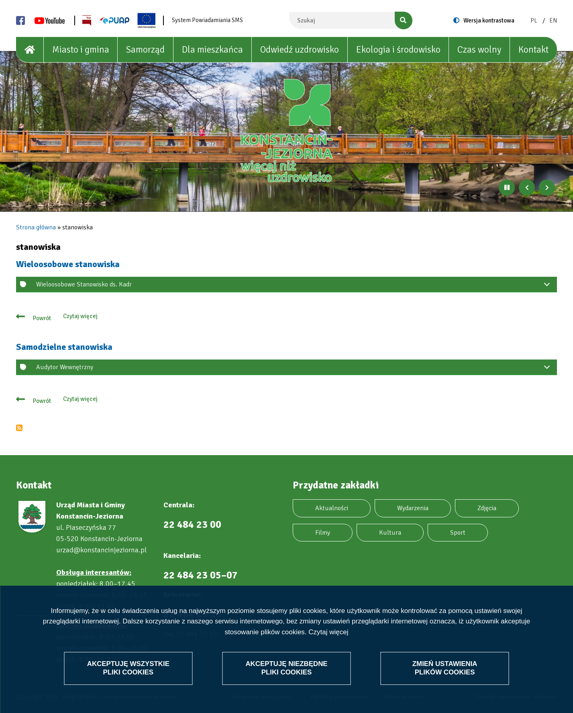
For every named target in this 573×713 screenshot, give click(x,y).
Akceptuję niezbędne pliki (286, 668)
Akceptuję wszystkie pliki (128, 668)
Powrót (42, 318)
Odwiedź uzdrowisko (299, 49)
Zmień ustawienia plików (444, 668)
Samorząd (145, 49)
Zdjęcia (486, 508)
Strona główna (36, 227)
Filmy (322, 533)
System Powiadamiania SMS (207, 20)
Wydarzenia (412, 508)
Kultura (390, 533)
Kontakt (533, 49)
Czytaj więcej (328, 632)
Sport (457, 533)
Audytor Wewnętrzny (294, 369)
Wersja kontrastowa (488, 20)
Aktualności (331, 508)
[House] (30, 50)
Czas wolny (479, 49)
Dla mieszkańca (212, 49)
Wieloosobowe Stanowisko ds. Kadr (294, 286)
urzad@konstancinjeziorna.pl (101, 549)
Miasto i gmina (80, 49)
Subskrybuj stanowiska (19, 428)
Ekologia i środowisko (398, 49)
